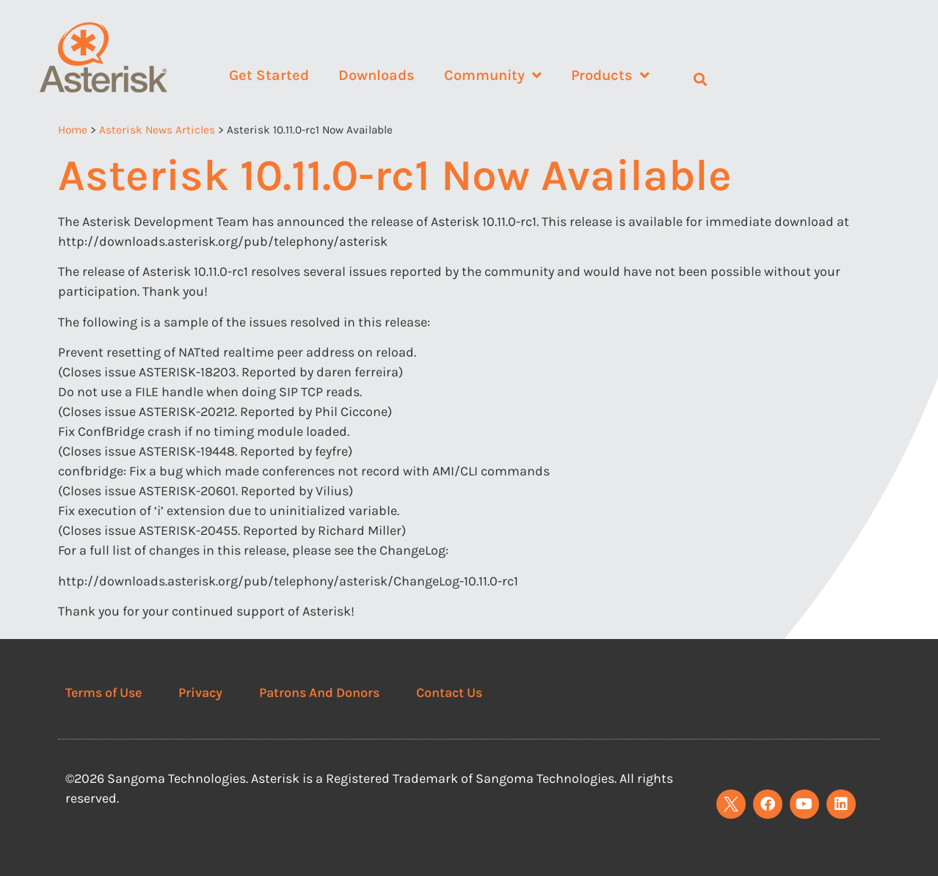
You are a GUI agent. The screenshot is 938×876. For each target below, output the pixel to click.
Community (493, 75)
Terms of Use (103, 693)
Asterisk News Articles (157, 129)
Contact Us (449, 693)
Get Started (269, 75)
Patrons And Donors (319, 693)
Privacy (200, 693)
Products (610, 75)
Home (72, 129)
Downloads (376, 75)
